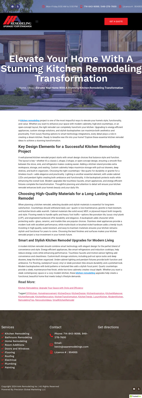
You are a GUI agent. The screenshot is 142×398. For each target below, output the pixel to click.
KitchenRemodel (26, 296)
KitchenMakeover (113, 293)
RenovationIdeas (43, 300)
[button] (37, 21)
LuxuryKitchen (100, 296)
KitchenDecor (64, 293)
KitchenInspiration (95, 293)
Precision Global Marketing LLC (30, 389)
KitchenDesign (79, 293)
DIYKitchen (31, 293)
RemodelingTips (26, 300)
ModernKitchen (115, 296)
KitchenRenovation (44, 296)
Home (22, 87)
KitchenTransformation (66, 296)
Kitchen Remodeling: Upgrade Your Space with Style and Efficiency (50, 288)
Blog (31, 87)
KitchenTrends (85, 296)
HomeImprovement (47, 293)
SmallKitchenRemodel (63, 300)
